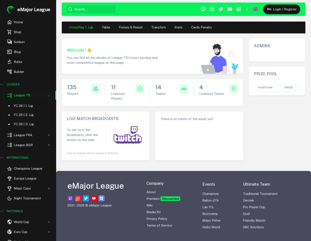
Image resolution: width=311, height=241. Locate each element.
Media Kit (153, 212)
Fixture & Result (131, 27)
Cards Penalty (201, 27)
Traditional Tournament (260, 194)
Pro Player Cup (254, 207)
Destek (248, 200)
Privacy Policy (156, 219)
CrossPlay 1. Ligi (81, 27)
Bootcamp (210, 214)
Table (106, 27)
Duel (246, 214)
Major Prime (211, 220)
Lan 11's (208, 207)
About (151, 192)
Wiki (149, 205)
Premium (163, 198)
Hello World (211, 227)
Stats (178, 27)
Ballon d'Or (210, 200)
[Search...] (94, 9)
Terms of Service (159, 225)
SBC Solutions (253, 227)
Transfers (158, 27)
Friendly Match (254, 220)
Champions (210, 194)
